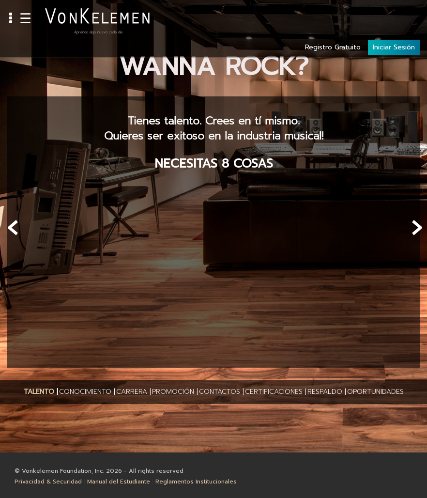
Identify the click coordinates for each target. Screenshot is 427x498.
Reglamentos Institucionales (196, 481)
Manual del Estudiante (118, 481)
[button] (39, 392)
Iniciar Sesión (394, 15)
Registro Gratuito (333, 15)
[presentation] (13, 227)
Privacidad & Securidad (48, 481)
